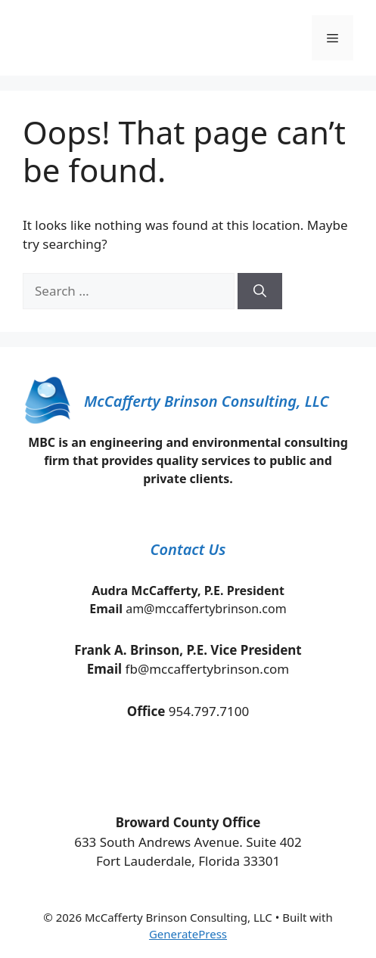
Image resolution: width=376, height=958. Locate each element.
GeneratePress (188, 933)
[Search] (260, 291)
